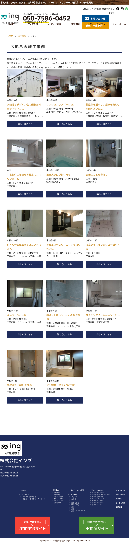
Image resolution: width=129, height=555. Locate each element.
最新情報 (119, 507)
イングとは (32, 24)
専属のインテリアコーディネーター (34, 499)
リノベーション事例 (77, 490)
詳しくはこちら (25, 124)
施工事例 (75, 24)
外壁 (72, 509)
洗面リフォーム (97, 505)
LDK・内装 (75, 505)
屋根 (72, 507)
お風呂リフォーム (98, 500)
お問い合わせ (120, 494)
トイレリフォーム (98, 503)
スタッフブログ (59, 500)
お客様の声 (57, 503)
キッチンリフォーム (99, 498)
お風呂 (73, 499)
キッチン (74, 497)
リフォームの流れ (98, 492)
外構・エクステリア (78, 511)
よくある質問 (120, 503)
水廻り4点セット (97, 497)
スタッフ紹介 (58, 497)
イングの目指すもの (29, 497)
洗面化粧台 (75, 503)
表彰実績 (57, 495)
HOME (10, 24)
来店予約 (119, 498)
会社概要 (57, 492)
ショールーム (120, 490)
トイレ (73, 501)
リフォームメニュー (97, 24)
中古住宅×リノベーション (101, 495)
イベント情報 (54, 24)
